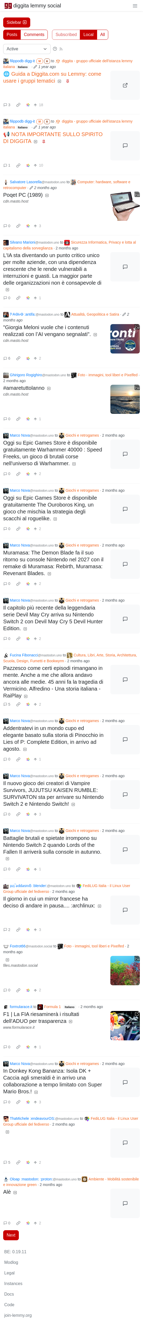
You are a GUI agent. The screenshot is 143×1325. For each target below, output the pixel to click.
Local (88, 34)
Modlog (11, 1262)
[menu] (135, 6)
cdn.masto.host (15, 201)
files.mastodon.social (20, 965)
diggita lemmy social (32, 5)
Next (11, 1235)
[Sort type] (27, 49)
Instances (13, 1283)
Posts (12, 34)
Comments (34, 34)
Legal (9, 1273)
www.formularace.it (18, 1027)
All (102, 34)
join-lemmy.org (18, 1315)
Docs (9, 1294)
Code (9, 1304)
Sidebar (17, 22)
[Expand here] (125, 206)
